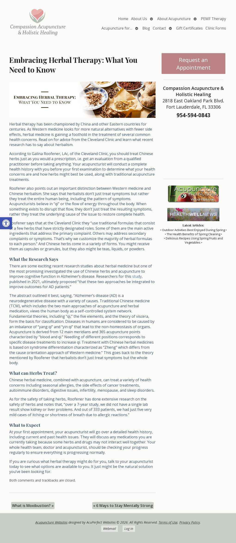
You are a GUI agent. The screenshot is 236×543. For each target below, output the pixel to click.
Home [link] (123, 18)
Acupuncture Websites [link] (51, 522)
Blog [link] (146, 28)
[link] (6, 223)
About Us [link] (139, 18)
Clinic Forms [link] (215, 28)
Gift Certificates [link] (189, 28)
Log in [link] (128, 528)
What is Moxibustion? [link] (33, 505)
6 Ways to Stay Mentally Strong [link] (123, 505)
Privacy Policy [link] (189, 522)
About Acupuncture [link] (174, 18)
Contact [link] (159, 28)
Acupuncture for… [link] (116, 28)
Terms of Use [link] (168, 522)
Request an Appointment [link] (193, 63)
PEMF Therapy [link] (213, 18)
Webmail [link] (109, 528)
